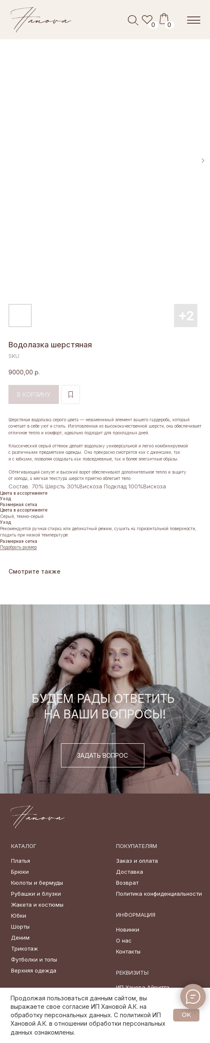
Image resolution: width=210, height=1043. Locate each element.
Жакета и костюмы (37, 904)
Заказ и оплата (137, 860)
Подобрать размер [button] (18, 547)
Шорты (20, 926)
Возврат (127, 882)
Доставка (129, 871)
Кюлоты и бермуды (37, 882)
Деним (20, 937)
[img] (41, 19)
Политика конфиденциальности (159, 893)
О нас (124, 940)
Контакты (128, 951)
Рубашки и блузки (36, 893)
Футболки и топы (34, 959)
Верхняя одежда (33, 970)
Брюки (20, 871)
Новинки (127, 929)
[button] (102, 755)
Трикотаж (24, 948)
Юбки (18, 915)
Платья (20, 860)
